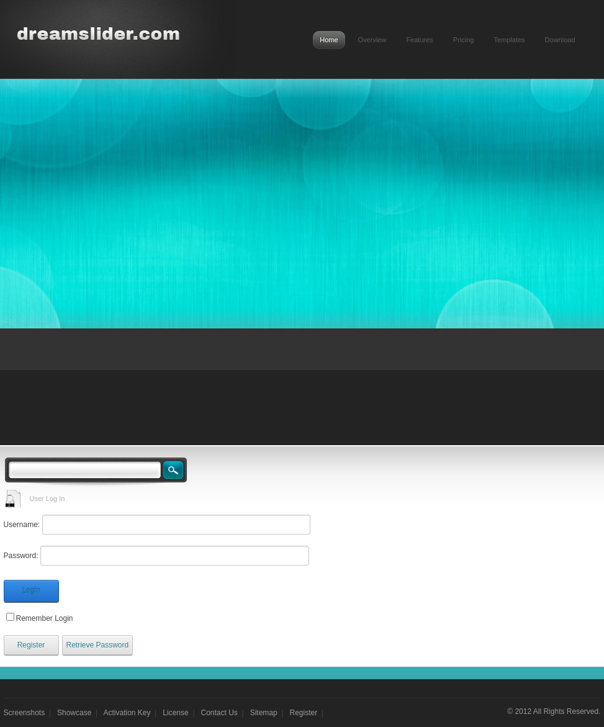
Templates (509, 39)
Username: (22, 524)
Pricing (463, 39)
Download (560, 39)
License (175, 712)
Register (31, 645)
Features (419, 39)
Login (31, 590)
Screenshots (24, 712)
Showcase (74, 712)
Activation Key (127, 712)
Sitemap (263, 712)
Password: (21, 555)
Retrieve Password (97, 645)
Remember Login (44, 618)
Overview (372, 39)
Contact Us (219, 712)
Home (329, 39)
